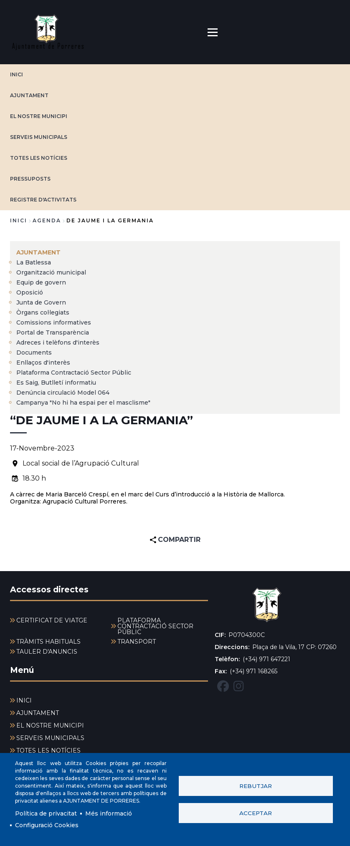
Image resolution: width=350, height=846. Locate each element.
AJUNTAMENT (29, 95)
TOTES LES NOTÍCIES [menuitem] (48, 750)
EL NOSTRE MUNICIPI (38, 116)
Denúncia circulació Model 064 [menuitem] (62, 392)
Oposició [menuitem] (29, 292)
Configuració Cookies (47, 825)
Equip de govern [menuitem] (41, 282)
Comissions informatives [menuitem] (53, 322)
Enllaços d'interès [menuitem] (43, 362)
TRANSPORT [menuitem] (136, 642)
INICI (16, 74)
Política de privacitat (46, 813)
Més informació (108, 813)
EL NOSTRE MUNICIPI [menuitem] (50, 725)
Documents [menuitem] (34, 352)
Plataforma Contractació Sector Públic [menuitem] (73, 372)
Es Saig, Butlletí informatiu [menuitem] (56, 382)
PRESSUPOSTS (30, 179)
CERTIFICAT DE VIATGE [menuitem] (51, 620)
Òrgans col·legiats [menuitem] (42, 312)
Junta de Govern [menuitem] (41, 302)
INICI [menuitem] (24, 700)
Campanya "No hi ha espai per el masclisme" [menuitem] (83, 402)
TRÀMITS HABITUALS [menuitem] (48, 642)
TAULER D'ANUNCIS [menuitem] (46, 652)
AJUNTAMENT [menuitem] (38, 252)
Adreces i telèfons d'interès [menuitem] (57, 342)
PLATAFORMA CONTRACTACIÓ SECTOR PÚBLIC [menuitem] (155, 626)
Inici (18, 220)
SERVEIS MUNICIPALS (38, 137)
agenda (47, 220)
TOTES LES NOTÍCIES (38, 158)
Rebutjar (255, 786)
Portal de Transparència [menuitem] (52, 332)
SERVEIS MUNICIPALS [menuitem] (50, 738)
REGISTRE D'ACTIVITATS (43, 199)
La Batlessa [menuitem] (33, 262)
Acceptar (255, 813)
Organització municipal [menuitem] (51, 272)
